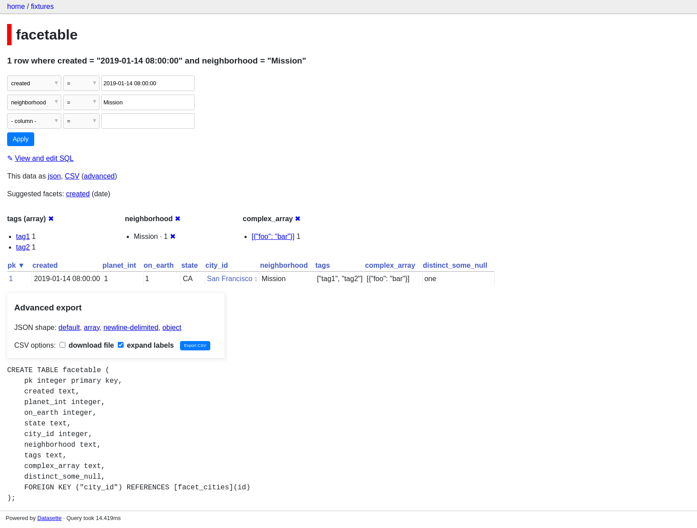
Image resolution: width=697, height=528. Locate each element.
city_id (216, 265)
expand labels (146, 345)
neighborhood (284, 265)
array (92, 327)
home (16, 6)
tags (322, 265)
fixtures (42, 6)
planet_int (119, 265)
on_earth (159, 265)
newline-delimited (131, 327)
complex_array (390, 265)
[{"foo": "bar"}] (273, 236)
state (189, 265)
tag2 (23, 247)
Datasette (49, 518)
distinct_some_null (455, 265)
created (78, 194)
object (171, 327)
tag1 (23, 236)
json (54, 176)
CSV (72, 176)
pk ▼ (16, 265)
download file (87, 345)
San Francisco (229, 278)
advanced (99, 176)
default (69, 327)
